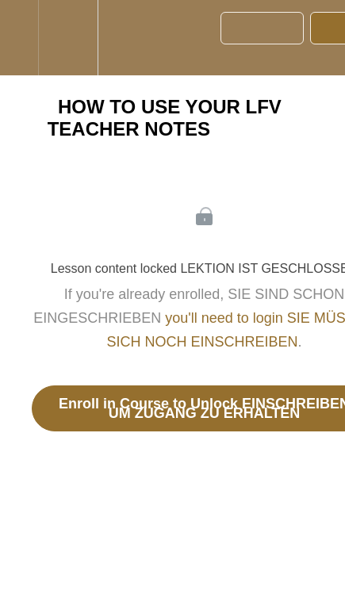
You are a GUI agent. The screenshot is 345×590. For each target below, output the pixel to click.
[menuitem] (68, 37)
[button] (19, 37)
